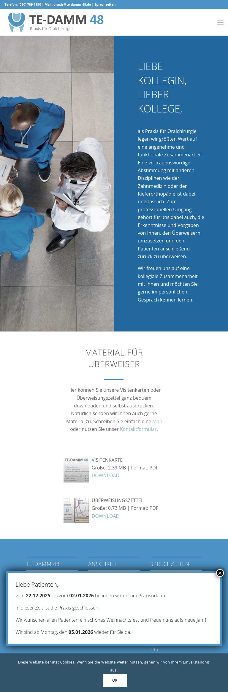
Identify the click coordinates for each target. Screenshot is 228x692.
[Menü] (220, 22)
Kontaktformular (138, 429)
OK (115, 680)
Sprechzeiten (104, 4)
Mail (157, 421)
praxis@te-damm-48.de (72, 4)
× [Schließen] (220, 573)
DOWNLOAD (105, 475)
